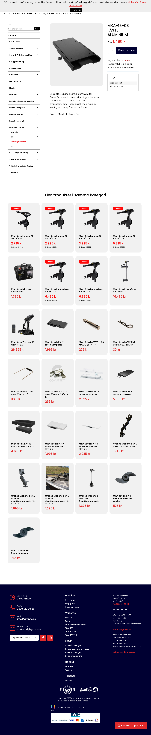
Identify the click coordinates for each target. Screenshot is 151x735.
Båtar (68, 640)
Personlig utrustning (23, 152)
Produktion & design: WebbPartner (73, 701)
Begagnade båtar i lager (77, 649)
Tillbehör (70, 675)
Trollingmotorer (46, 13)
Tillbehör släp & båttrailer (21, 166)
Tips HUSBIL (70, 631)
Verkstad (70, 613)
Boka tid (69, 617)
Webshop (15, 13)
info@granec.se (26, 619)
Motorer (69, 666)
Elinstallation (15, 81)
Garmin (24, 132)
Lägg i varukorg (126, 50)
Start (6, 13)
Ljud (24, 136)
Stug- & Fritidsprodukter (23, 55)
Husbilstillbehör (23, 114)
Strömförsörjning (23, 159)
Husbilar (70, 595)
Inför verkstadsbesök (75, 624)
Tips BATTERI (71, 635)
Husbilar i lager (72, 607)
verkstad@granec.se (29, 629)
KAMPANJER (14, 42)
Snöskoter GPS (23, 48)
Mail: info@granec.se (122, 629)
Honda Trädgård (23, 107)
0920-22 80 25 (26, 609)
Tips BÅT (69, 628)
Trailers (68, 670)
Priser (67, 621)
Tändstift (13, 172)
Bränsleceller (15, 68)
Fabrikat (23, 94)
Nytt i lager (70, 600)
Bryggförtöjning (16, 61)
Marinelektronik (29, 13)
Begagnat (70, 603)
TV (12, 146)
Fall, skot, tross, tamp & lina (21, 101)
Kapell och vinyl (16, 121)
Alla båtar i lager (73, 652)
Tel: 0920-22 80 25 (121, 604)
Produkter (12, 35)
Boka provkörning (73, 656)
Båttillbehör (23, 74)
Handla (69, 661)
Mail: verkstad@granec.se (124, 652)
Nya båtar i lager (73, 645)
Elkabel (12, 88)
